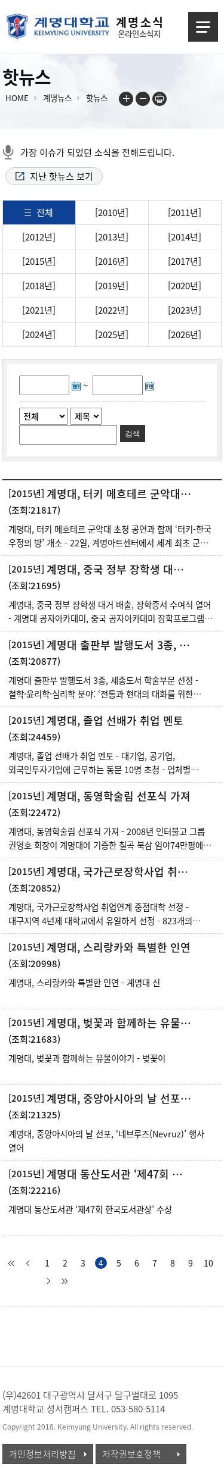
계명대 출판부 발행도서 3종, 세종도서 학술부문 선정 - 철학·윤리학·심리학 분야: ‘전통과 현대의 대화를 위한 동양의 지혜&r (103, 694)
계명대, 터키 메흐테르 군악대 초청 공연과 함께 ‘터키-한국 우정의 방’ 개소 (120, 494)
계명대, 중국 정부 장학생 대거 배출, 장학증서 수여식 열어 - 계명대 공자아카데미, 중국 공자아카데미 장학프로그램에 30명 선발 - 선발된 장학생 (110, 618)
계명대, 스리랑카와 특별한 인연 (119, 947)
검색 (132, 433)
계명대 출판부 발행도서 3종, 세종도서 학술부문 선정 (120, 645)
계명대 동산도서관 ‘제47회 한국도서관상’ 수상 (120, 1174)
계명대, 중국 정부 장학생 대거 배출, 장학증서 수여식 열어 (120, 569)
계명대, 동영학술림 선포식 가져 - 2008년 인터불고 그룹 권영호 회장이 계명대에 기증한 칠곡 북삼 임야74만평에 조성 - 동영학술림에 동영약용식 (106, 845)
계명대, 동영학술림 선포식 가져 (119, 796)
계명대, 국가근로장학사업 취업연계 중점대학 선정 (120, 872)
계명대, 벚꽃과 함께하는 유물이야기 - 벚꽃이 (86, 1058)
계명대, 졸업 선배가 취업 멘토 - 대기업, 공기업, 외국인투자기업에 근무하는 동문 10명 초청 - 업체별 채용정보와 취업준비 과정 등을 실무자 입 (99, 769)
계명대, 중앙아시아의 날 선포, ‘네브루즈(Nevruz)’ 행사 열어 (120, 1098)
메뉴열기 (203, 27)
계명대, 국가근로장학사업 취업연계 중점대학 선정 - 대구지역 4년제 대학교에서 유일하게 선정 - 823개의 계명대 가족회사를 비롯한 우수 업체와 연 (100, 920)
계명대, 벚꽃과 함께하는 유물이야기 (120, 1023)
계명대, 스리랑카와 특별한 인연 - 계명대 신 (84, 982)
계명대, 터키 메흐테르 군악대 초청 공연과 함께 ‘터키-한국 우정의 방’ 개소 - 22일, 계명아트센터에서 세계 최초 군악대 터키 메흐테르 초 (112, 543)
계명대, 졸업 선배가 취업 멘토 (115, 720)
